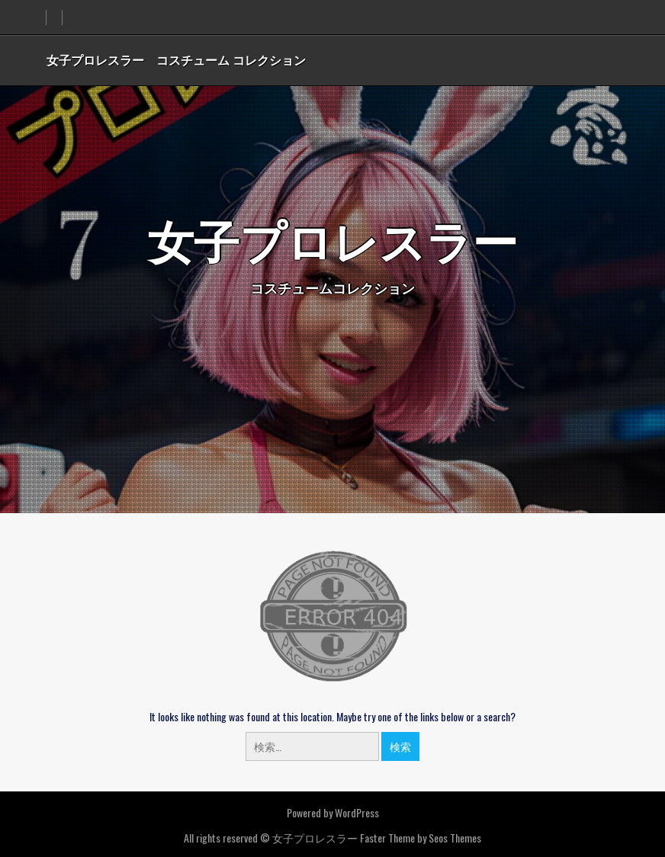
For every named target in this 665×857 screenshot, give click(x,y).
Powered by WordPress (333, 812)
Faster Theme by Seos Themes (420, 838)
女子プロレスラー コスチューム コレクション (176, 59)
